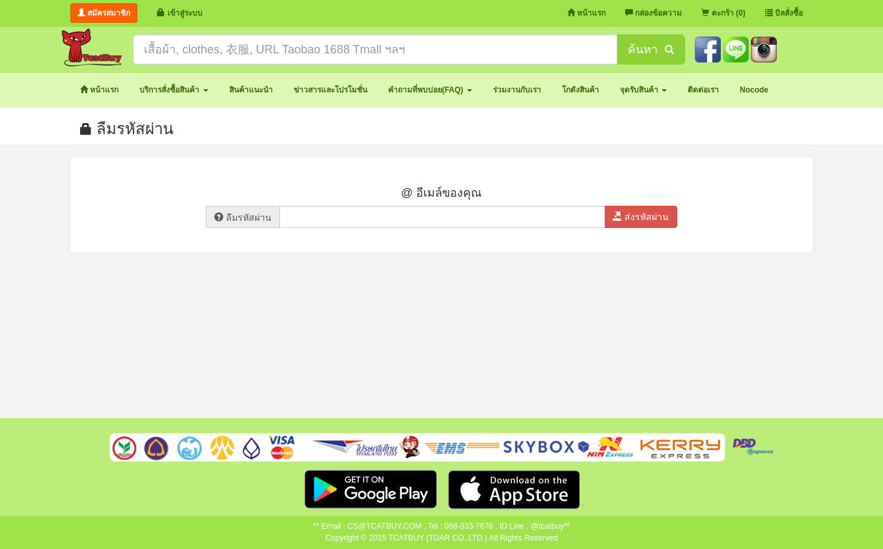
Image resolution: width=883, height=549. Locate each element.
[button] (173, 90)
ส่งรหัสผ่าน (641, 217)
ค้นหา (650, 49)
